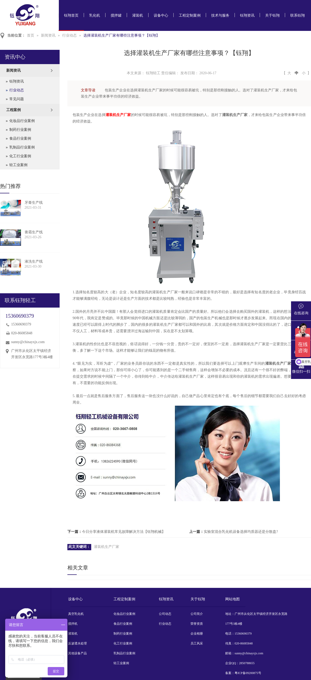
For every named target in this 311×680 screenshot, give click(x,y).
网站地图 (232, 599)
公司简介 (196, 614)
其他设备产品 (77, 653)
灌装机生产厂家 (118, 115)
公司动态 (165, 614)
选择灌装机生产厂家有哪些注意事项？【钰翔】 (121, 35)
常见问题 (16, 99)
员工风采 (196, 643)
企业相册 (196, 633)
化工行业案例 (20, 156)
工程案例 (13, 110)
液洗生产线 (34, 261)
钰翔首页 (71, 15)
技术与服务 (220, 15)
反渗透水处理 (77, 643)
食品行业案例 (20, 138)
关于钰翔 (272, 15)
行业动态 (69, 35)
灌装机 (137, 15)
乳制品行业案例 (22, 147)
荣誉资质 (196, 623)
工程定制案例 (190, 15)
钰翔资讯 (247, 15)
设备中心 (161, 15)
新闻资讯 (48, 35)
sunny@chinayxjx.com (28, 342)
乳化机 (94, 15)
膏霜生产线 (34, 232)
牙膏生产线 (34, 203)
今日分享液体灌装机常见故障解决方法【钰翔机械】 (123, 532)
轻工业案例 (18, 165)
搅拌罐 (116, 15)
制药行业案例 (20, 130)
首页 (30, 35)
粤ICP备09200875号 (248, 673)
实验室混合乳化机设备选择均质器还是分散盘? (241, 532)
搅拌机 (72, 623)
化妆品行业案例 (22, 121)
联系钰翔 (297, 15)
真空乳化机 (76, 614)
